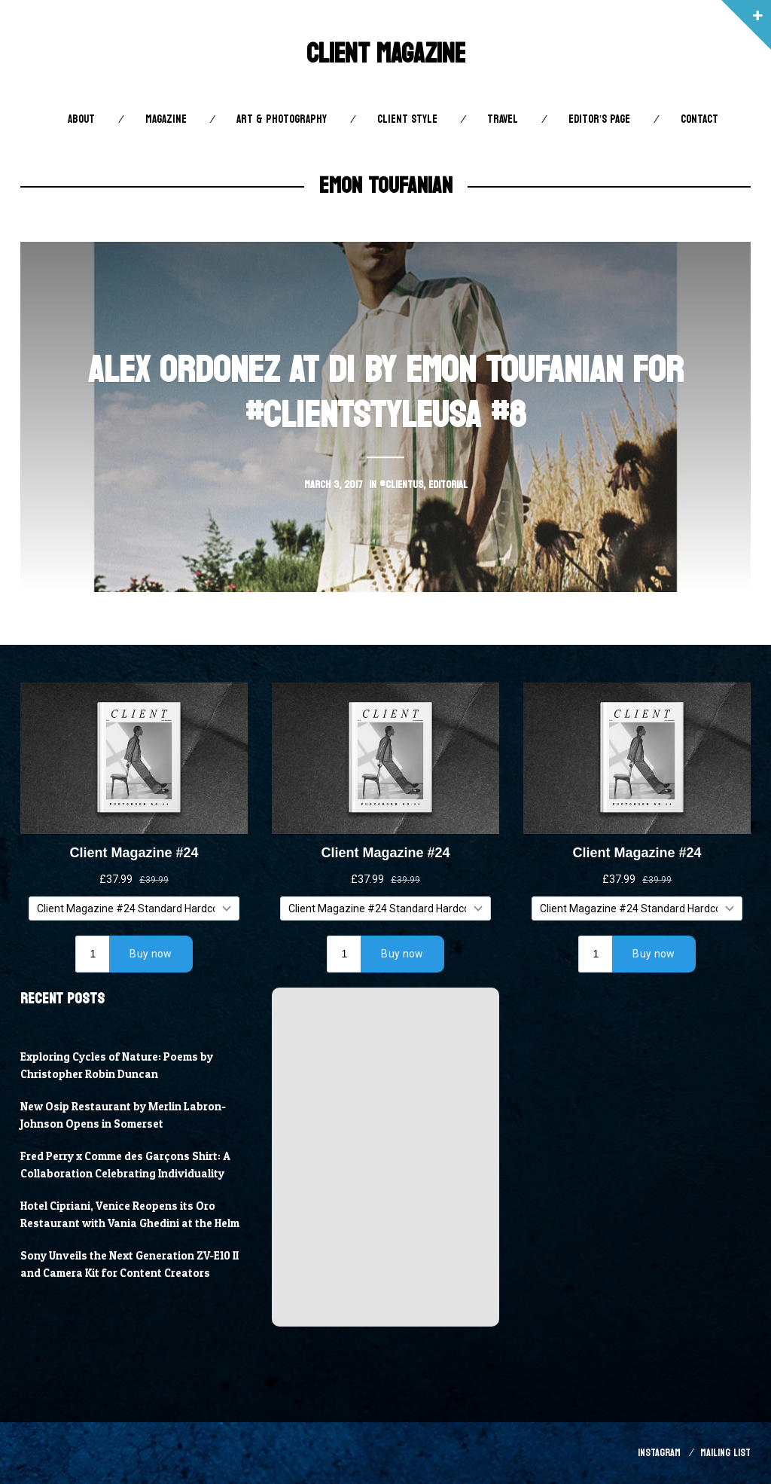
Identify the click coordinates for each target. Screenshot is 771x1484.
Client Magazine (385, 53)
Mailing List (725, 1452)
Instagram (659, 1452)
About (81, 119)
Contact (699, 119)
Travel (502, 119)
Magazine (166, 119)
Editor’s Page (599, 119)
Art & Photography (281, 119)
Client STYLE (407, 119)
